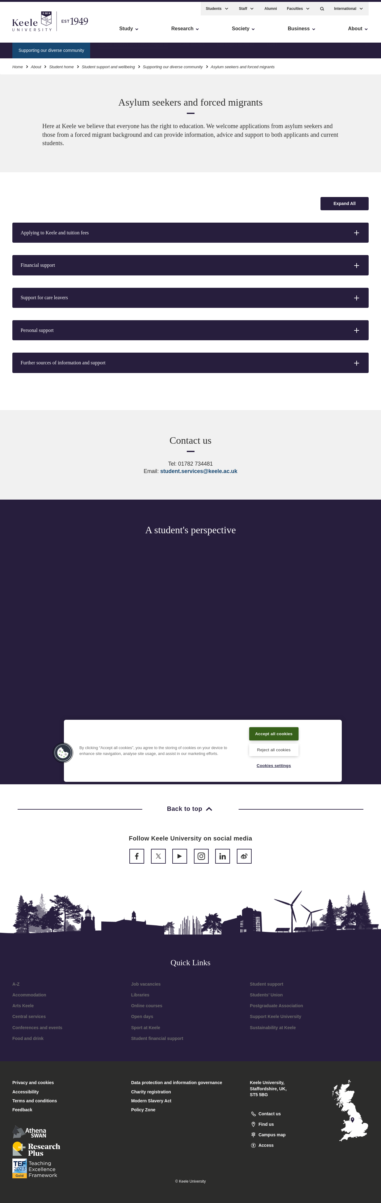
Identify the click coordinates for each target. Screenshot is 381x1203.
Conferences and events (37, 1027)
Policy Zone (143, 1109)
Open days (142, 1016)
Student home (61, 64)
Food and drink (28, 1038)
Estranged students (235, 47)
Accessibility (25, 1091)
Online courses (146, 1005)
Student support (266, 984)
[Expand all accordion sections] (344, 203)
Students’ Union (266, 994)
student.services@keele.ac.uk (198, 471)
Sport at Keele (145, 1027)
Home (17, 64)
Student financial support (157, 1038)
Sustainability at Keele (273, 1027)
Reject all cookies (273, 749)
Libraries (140, 994)
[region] (203, 750)
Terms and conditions (34, 1100)
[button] (322, 6)
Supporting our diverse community (173, 64)
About (36, 64)
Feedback (22, 1109)
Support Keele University (275, 1016)
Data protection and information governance (176, 1082)
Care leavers (192, 47)
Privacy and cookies (33, 1082)
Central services (29, 1016)
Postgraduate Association (276, 1005)
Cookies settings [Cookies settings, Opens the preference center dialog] (273, 765)
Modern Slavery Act (151, 1100)
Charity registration (151, 1091)
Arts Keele (23, 1005)
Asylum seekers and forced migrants (133, 47)
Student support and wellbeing (108, 64)
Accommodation (29, 994)
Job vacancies (146, 984)
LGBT (272, 47)
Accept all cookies (274, 732)
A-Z (15, 984)
